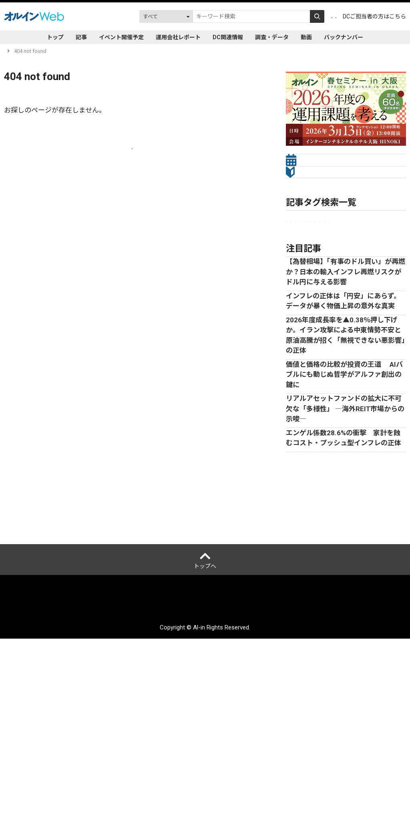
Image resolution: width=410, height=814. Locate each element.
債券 (360, 286)
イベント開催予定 (121, 37)
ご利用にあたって (151, 780)
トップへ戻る (132, 157)
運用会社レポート (178, 37)
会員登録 (284, 16)
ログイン (320, 16)
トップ (55, 37)
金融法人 (366, 260)
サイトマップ (281, 780)
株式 (381, 286)
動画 (306, 37)
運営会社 (60, 780)
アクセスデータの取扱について (219, 780)
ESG (294, 286)
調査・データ (272, 37)
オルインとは (25, 780)
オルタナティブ (327, 286)
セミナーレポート (310, 273)
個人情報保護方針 (100, 780)
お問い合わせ (321, 780)
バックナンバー (343, 37)
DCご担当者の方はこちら (374, 16)
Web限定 (299, 300)
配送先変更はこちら (369, 780)
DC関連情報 (228, 37)
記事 (81, 37)
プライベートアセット (367, 273)
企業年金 (299, 260)
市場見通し (333, 260)
